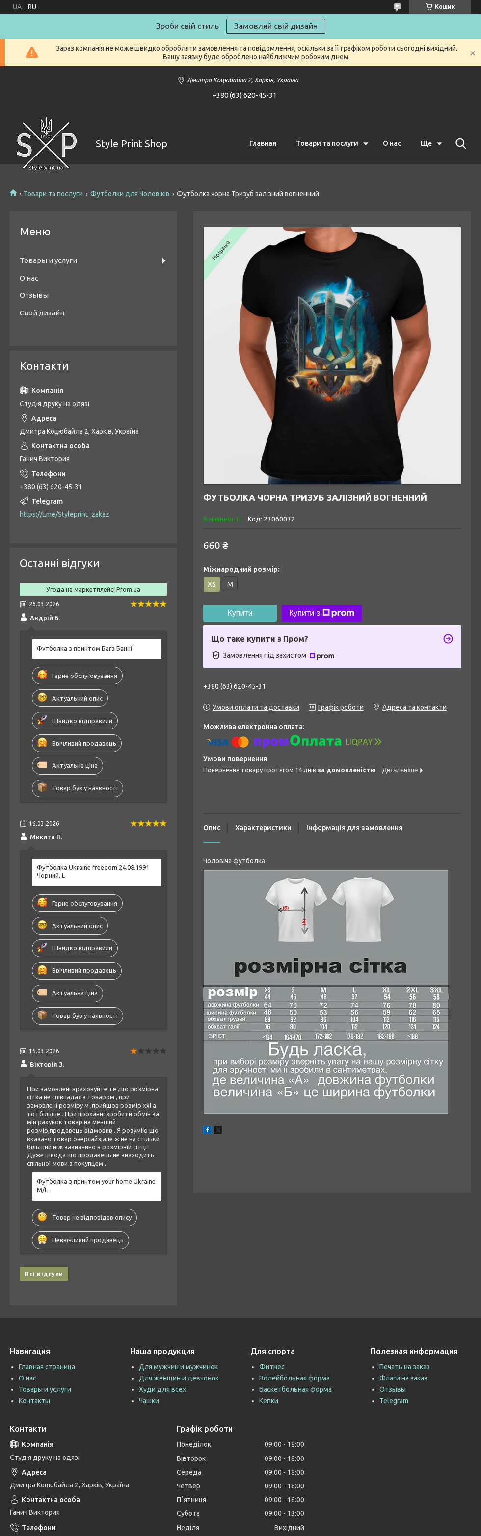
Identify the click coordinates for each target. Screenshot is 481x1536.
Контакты (34, 1401)
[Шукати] (459, 144)
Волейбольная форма (294, 1378)
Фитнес (272, 1367)
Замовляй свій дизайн (276, 26)
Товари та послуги (327, 143)
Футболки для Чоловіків (130, 194)
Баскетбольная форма (295, 1389)
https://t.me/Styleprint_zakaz (64, 514)
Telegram (393, 1401)
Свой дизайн (42, 313)
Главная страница (47, 1367)
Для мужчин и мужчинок (178, 1367)
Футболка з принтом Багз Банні (84, 648)
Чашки (149, 1401)
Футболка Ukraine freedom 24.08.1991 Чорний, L (93, 871)
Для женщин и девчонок (179, 1378)
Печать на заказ (404, 1367)
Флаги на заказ (403, 1378)
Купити (239, 613)
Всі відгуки (44, 1273)
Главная (262, 143)
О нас (392, 143)
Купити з (321, 613)
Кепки (268, 1401)
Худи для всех (162, 1389)
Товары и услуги (48, 260)
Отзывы (34, 295)
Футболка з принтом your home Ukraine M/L (96, 1185)
